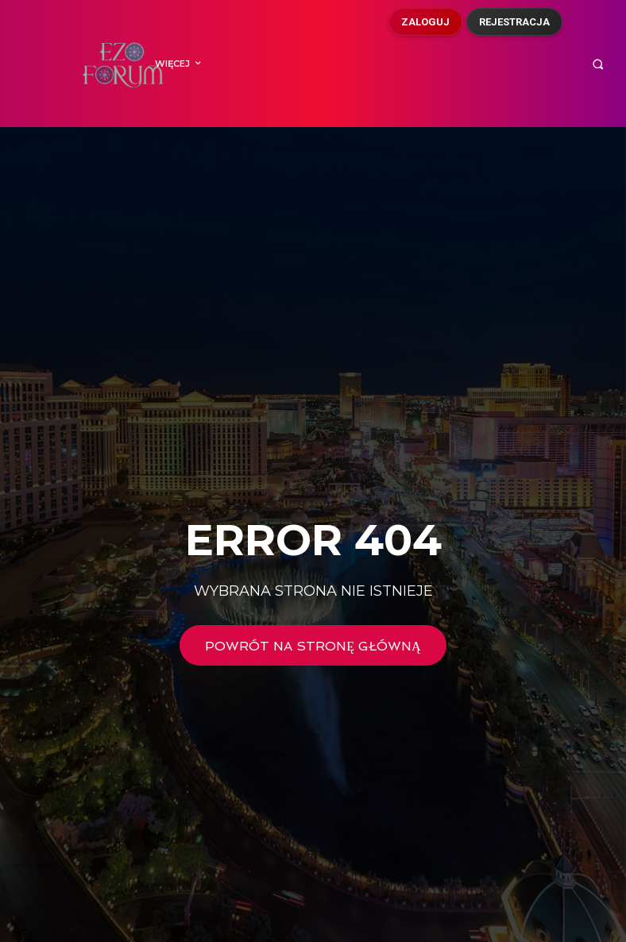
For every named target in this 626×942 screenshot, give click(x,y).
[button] (598, 64)
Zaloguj (425, 22)
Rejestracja (514, 22)
